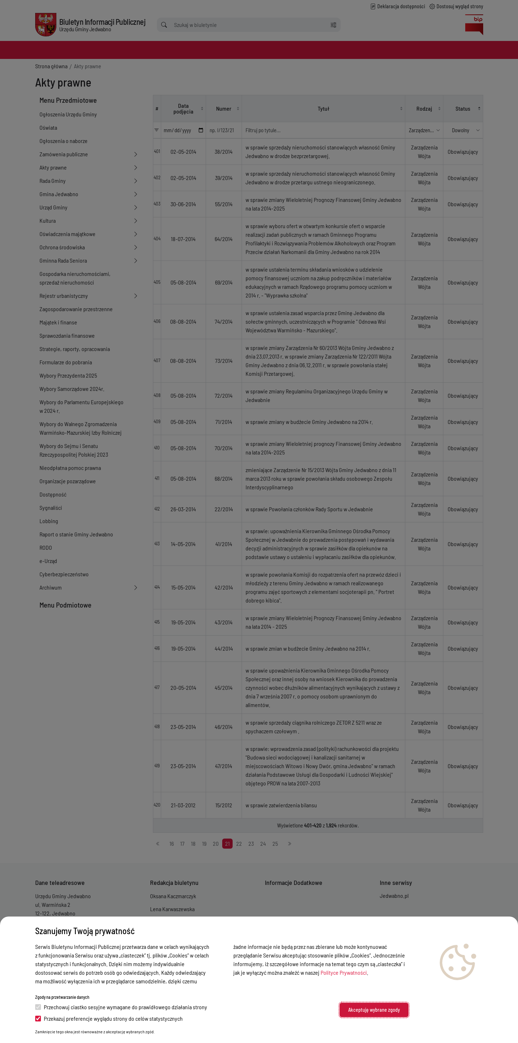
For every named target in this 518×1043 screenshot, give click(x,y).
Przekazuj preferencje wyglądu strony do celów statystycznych (109, 1018)
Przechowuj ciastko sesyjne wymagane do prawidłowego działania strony (121, 1006)
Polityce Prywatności (344, 972)
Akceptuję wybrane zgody (374, 1010)
